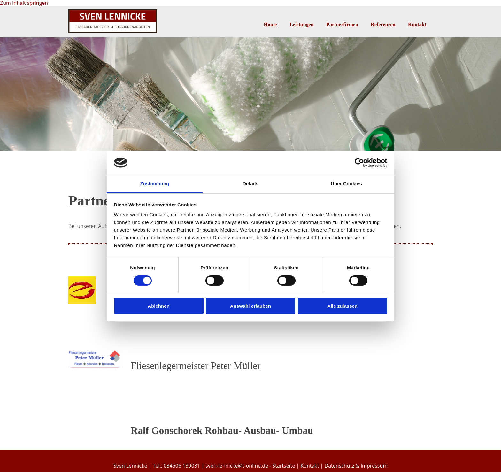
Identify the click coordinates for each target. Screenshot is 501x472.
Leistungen (301, 24)
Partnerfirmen (342, 24)
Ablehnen (158, 306)
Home (269, 24)
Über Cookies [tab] (346, 183)
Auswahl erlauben (250, 306)
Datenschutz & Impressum (356, 465)
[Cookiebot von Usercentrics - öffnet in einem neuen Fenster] (359, 162)
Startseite (283, 465)
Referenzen (383, 24)
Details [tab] (250, 183)
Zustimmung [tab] (154, 183)
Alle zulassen (342, 306)
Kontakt (417, 24)
